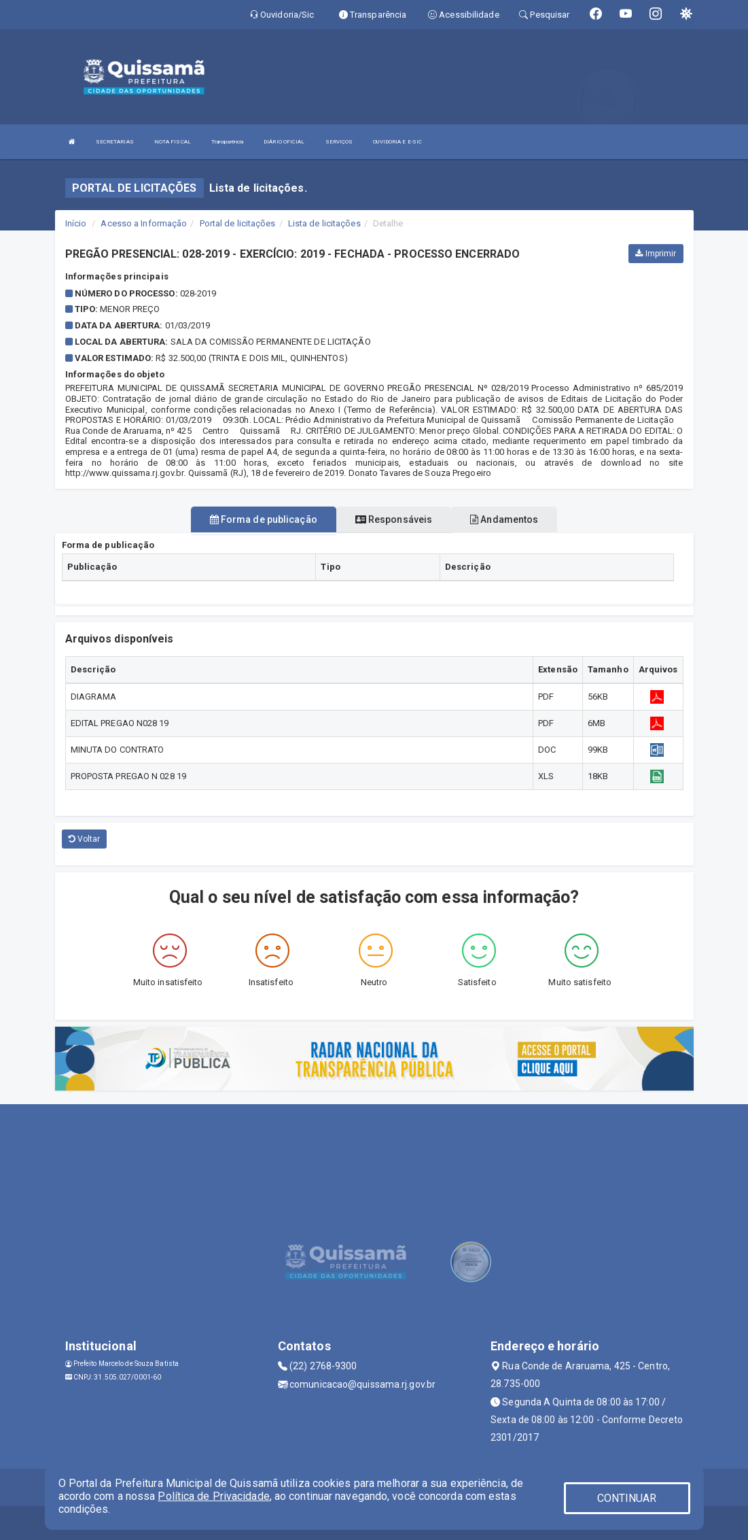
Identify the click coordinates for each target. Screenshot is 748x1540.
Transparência (227, 142)
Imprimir (655, 253)
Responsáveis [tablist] (393, 519)
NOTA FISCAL (172, 142)
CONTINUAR (627, 1498)
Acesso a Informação (144, 223)
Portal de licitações (238, 223)
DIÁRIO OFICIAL (284, 142)
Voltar (85, 839)
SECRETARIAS (115, 142)
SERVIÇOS (339, 142)
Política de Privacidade (213, 1496)
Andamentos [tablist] (504, 519)
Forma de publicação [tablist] (263, 519)
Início (76, 223)
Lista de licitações (324, 223)
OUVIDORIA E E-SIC (397, 142)
